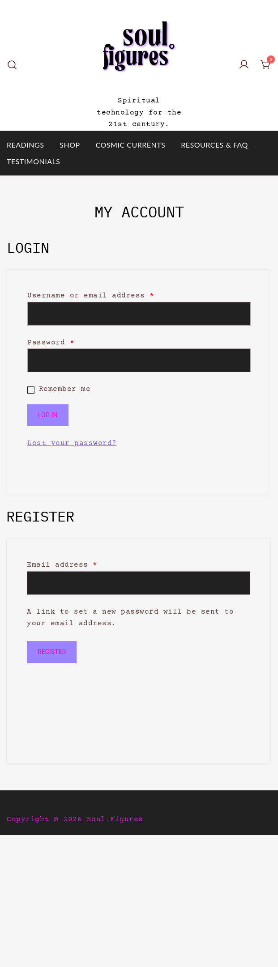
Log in (48, 415)
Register (52, 651)
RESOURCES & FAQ (214, 144)
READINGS (25, 144)
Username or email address (90, 296)
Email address (62, 565)
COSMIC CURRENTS (131, 144)
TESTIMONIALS (33, 161)
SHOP (70, 144)
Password (50, 343)
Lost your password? (72, 443)
